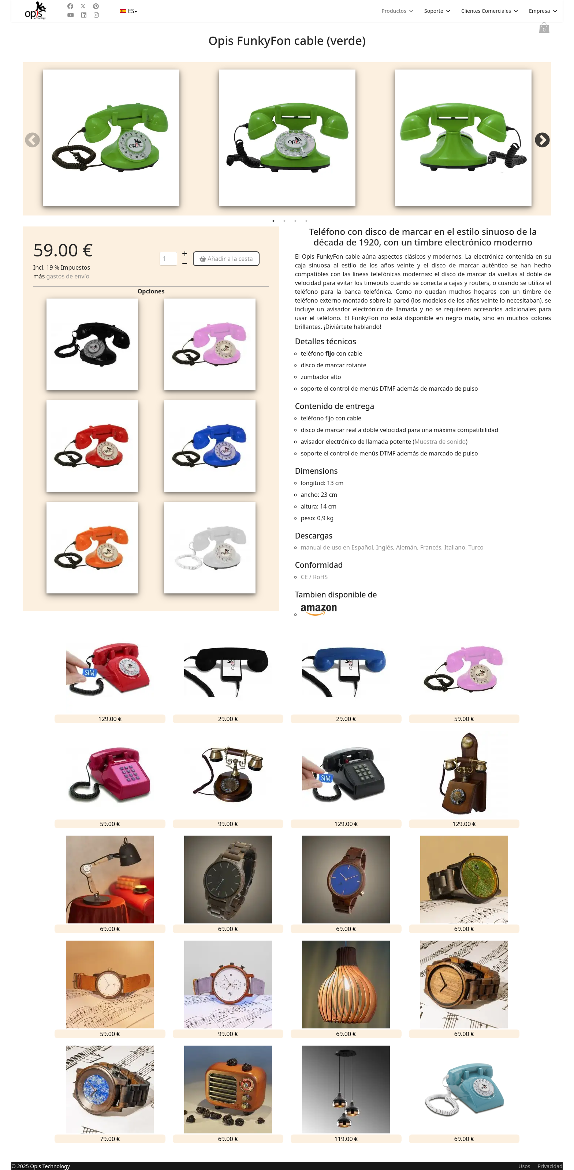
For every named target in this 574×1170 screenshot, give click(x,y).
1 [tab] (274, 232)
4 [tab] (307, 232)
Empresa (539, 10)
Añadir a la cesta (226, 269)
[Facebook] (70, 6)
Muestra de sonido (440, 451)
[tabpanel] (111, 144)
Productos (393, 10)
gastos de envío (67, 286)
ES (128, 11)
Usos (524, 1166)
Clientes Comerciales (486, 10)
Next (541, 145)
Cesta (544, 29)
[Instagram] (96, 15)
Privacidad (549, 1166)
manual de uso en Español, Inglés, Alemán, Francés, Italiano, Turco (392, 558)
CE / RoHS (314, 587)
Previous (32, 145)
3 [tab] (296, 232)
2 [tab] (285, 232)
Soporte (433, 10)
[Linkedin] (83, 15)
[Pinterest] (96, 6)
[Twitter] (83, 6)
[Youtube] (70, 15)
